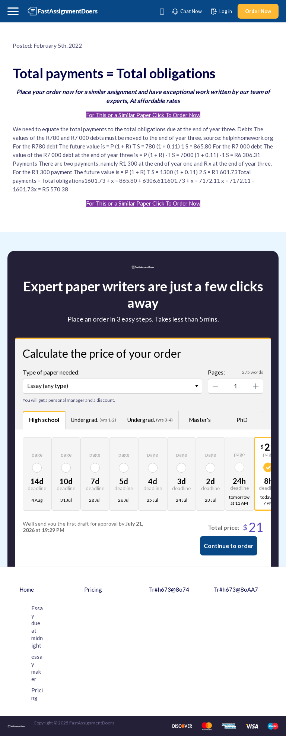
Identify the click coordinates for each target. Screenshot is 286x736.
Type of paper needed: (51, 372)
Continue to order (229, 545)
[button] (13, 11)
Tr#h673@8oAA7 (236, 589)
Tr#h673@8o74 (169, 589)
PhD (242, 419)
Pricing (93, 589)
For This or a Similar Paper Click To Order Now (143, 115)
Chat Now (187, 11)
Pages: (216, 372)
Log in (221, 11)
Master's (200, 419)
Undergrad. (93, 419)
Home (26, 589)
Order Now (258, 11)
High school (44, 419)
